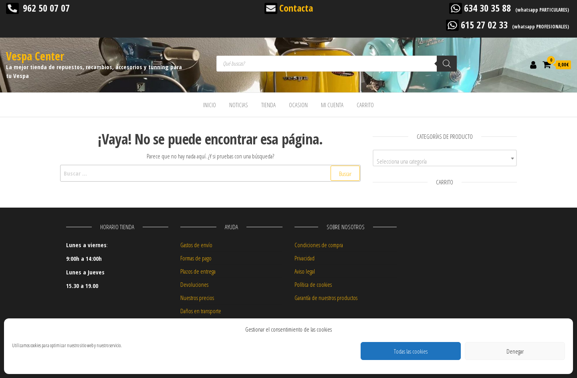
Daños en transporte (200, 311)
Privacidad (305, 258)
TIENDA (268, 105)
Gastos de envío (196, 245)
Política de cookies (313, 284)
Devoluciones (194, 284)
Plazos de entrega (198, 271)
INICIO (209, 105)
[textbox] (444, 161)
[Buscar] (447, 64)
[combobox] (445, 158)
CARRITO (365, 105)
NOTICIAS (238, 105)
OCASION (298, 105)
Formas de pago (196, 258)
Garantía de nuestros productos (326, 298)
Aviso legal (305, 271)
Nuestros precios (197, 298)
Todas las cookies (411, 351)
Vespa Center (35, 56)
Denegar (515, 351)
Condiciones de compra (319, 245)
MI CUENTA (332, 105)
